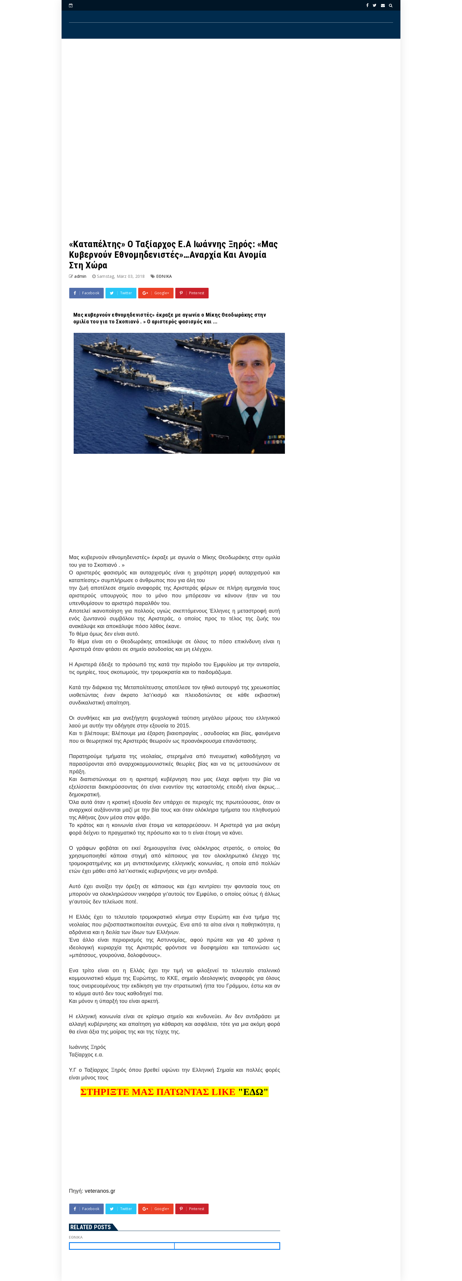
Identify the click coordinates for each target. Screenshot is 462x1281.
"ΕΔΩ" (253, 1091)
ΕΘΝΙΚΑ (164, 276)
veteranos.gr (100, 1191)
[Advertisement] (231, 91)
